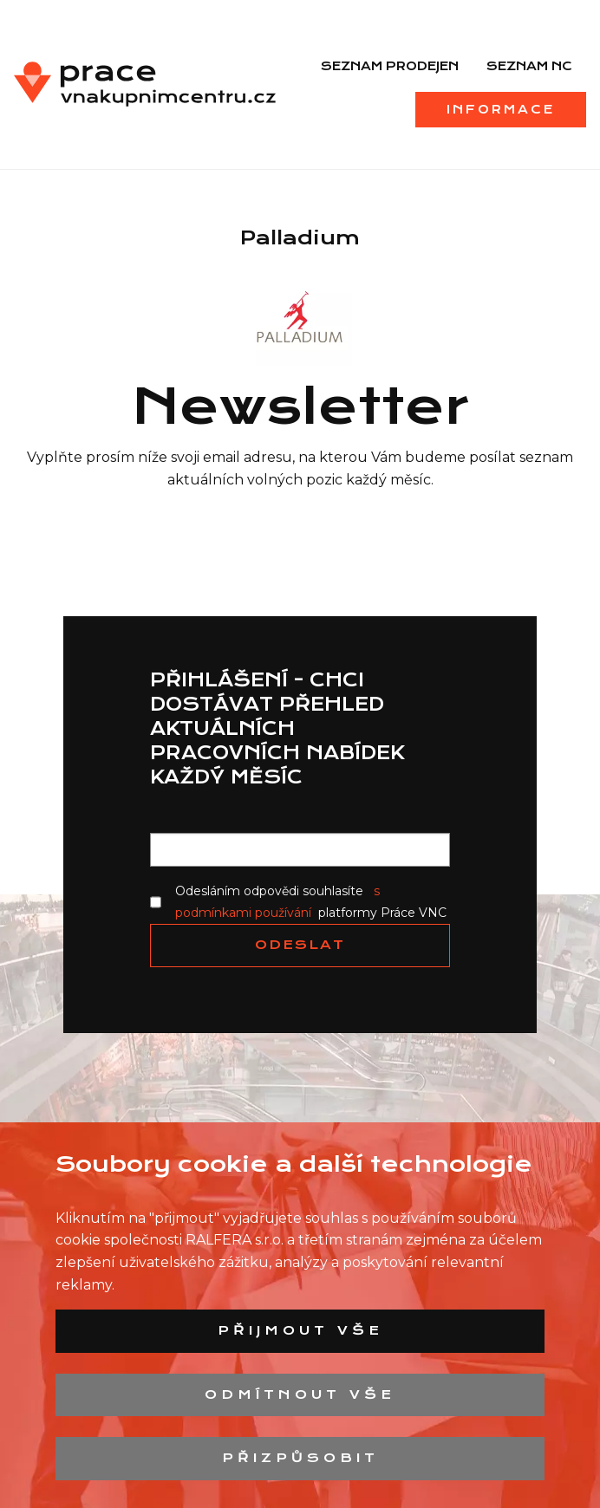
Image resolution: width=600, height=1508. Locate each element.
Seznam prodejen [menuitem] (390, 66)
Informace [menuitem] (501, 109)
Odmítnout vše (300, 1394)
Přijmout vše (300, 1330)
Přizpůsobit (300, 1458)
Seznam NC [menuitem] (529, 66)
